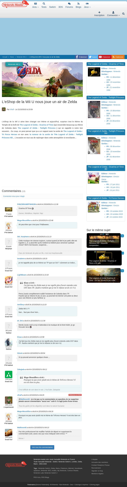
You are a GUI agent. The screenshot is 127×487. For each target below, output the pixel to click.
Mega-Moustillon (24, 220)
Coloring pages (95, 485)
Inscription (99, 14)
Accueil (4, 57)
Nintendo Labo (39, 473)
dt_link (20, 321)
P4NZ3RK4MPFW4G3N (26, 204)
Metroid (71, 468)
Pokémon (64, 468)
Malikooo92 (25, 399)
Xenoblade (78, 468)
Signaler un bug (97, 471)
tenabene (21, 259)
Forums (69, 5)
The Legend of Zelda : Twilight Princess (37, 128)
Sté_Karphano (23, 237)
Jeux (87, 5)
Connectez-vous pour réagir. (14, 196)
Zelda (53, 468)
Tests (43, 5)
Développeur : (107, 71)
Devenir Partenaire (42, 485)
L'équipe (94, 459)
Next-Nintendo (64, 485)
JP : (107, 87)
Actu (35, 5)
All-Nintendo (54, 485)
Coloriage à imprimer (81, 485)
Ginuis (20, 353)
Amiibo (54, 470)
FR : (108, 77)
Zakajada (21, 369)
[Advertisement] (63, 36)
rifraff (12, 109)
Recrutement (96, 468)
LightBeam (21, 275)
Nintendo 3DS (46, 470)
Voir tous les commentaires (42, 447)
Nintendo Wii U (22, 57)
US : (108, 82)
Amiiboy (20, 305)
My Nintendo (61, 470)
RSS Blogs (45, 477)
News (12, 57)
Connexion (113, 14)
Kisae (19, 337)
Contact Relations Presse (100, 465)
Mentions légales (97, 474)
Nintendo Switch (44, 468)
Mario (58, 468)
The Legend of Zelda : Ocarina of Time (36, 125)
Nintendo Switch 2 (51, 473)
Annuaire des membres (99, 462)
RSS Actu (37, 477)
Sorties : (104, 74)
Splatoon (37, 470)
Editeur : (105, 68)
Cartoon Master (72, 470)
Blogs (78, 5)
